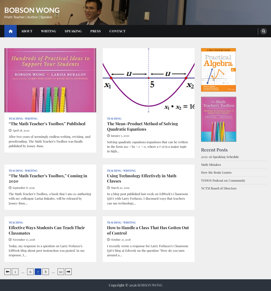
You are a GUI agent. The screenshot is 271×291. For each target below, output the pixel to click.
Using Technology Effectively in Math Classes (141, 178)
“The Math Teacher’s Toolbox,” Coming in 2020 (48, 178)
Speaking (73, 31)
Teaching (16, 118)
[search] (263, 31)
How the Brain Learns (216, 172)
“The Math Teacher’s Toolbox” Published (47, 123)
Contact (117, 31)
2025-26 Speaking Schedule (220, 157)
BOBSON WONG (32, 10)
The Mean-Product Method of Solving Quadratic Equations (142, 126)
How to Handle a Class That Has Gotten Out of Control (148, 230)
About (26, 31)
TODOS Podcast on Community (223, 180)
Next (68, 271)
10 (61, 271)
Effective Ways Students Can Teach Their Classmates (47, 230)
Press (95, 31)
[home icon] (10, 31)
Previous (7, 271)
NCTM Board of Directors (218, 188)
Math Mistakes (211, 165)
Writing (48, 31)
